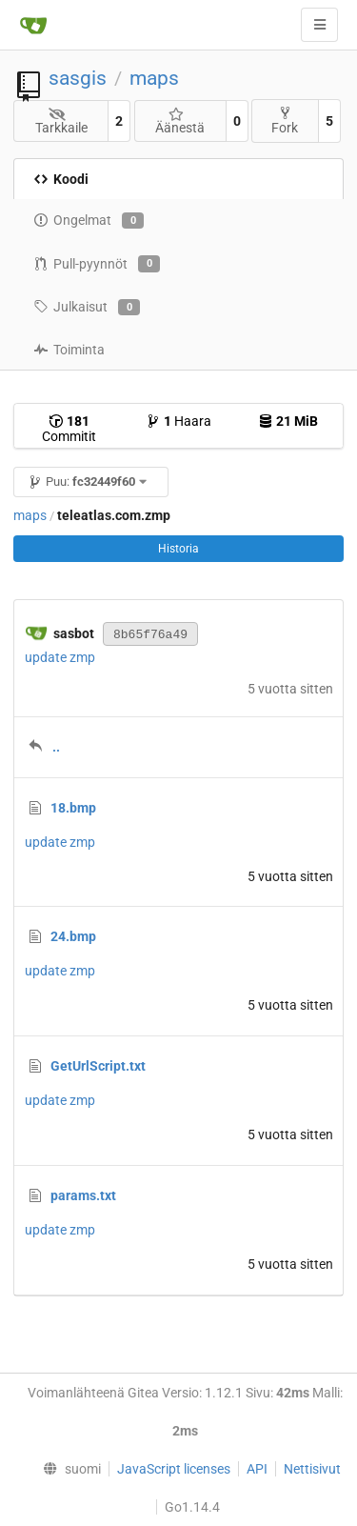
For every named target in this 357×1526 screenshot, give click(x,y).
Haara (178, 421)
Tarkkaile (61, 121)
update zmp (60, 657)
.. (56, 746)
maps (154, 78)
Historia (178, 548)
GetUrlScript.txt (98, 1066)
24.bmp (73, 936)
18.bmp (73, 807)
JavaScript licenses (173, 1468)
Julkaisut (86, 307)
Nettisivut (312, 1468)
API (257, 1468)
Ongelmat (88, 221)
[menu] (67, 1469)
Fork (284, 120)
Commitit (69, 428)
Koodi (61, 179)
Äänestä (180, 121)
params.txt (83, 1195)
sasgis (78, 78)
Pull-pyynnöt (96, 263)
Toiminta (69, 349)
